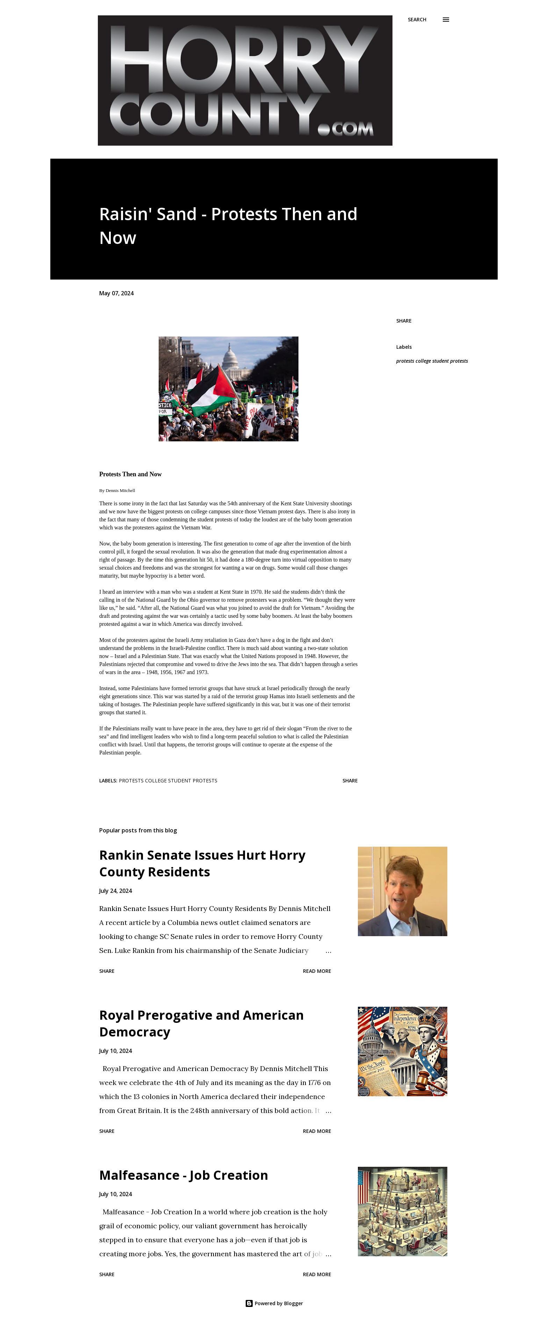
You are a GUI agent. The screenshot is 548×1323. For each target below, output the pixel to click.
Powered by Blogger (274, 1303)
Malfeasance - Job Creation (183, 1175)
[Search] (417, 19)
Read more (317, 971)
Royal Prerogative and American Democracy (201, 1023)
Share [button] (404, 320)
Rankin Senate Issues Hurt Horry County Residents (202, 863)
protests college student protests (432, 360)
